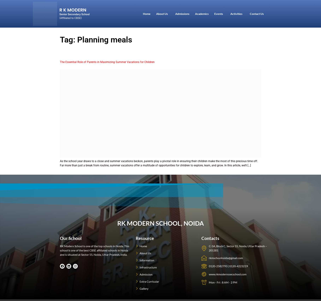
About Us (162, 13)
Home (147, 13)
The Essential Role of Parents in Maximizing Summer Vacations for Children (107, 62)
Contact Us (257, 13)
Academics (202, 13)
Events (218, 13)
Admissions (182, 13)
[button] (162, 14)
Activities (236, 13)
